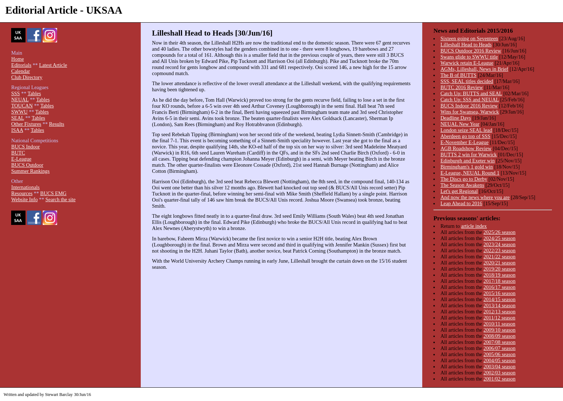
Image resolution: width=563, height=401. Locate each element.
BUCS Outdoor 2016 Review (471, 51)
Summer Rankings (30, 171)
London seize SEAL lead (466, 130)
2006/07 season (500, 348)
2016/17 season (500, 287)
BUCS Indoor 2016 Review (469, 106)
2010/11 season (500, 324)
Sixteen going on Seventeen (469, 38)
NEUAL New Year (460, 124)
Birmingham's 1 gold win (467, 167)
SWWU (19, 112)
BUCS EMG (53, 193)
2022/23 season (500, 250)
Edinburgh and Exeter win (468, 160)
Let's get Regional (459, 191)
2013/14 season (500, 305)
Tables (34, 93)
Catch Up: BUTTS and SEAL (471, 93)
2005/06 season (500, 354)
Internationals (25, 187)
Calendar (20, 71)
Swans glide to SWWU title (469, 57)
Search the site (61, 199)
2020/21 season (500, 263)
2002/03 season (500, 372)
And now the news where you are (475, 197)
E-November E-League (465, 142)
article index (474, 226)
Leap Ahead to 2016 (461, 203)
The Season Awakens (462, 185)
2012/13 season (500, 311)
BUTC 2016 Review (462, 87)
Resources (21, 193)
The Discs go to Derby (464, 179)
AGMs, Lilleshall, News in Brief (474, 69)
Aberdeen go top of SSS (465, 136)
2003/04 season (500, 366)
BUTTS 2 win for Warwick (469, 154)
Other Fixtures (26, 124)
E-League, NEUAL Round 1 (470, 173)
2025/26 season (500, 232)
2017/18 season (500, 281)
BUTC (18, 153)
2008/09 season (500, 336)
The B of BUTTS (458, 75)
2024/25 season (500, 238)
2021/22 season (500, 256)
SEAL (17, 118)
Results (56, 124)
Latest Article (53, 65)
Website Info (24, 199)
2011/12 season (500, 318)
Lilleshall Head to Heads (466, 44)
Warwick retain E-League (467, 63)
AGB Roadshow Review (466, 148)
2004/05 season (500, 360)
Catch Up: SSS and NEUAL (470, 99)
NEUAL (19, 99)
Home (17, 59)
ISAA (17, 130)
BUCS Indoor (25, 146)
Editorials (21, 65)
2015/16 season (500, 293)
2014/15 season (500, 299)
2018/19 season (500, 275)
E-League (21, 159)
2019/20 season (500, 269)
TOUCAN (22, 106)
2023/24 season (500, 244)
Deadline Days (456, 118)
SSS (15, 93)
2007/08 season (500, 342)
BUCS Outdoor (27, 165)
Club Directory (26, 77)
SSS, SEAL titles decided (467, 81)
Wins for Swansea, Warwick (470, 112)
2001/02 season (500, 379)
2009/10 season (500, 330)
